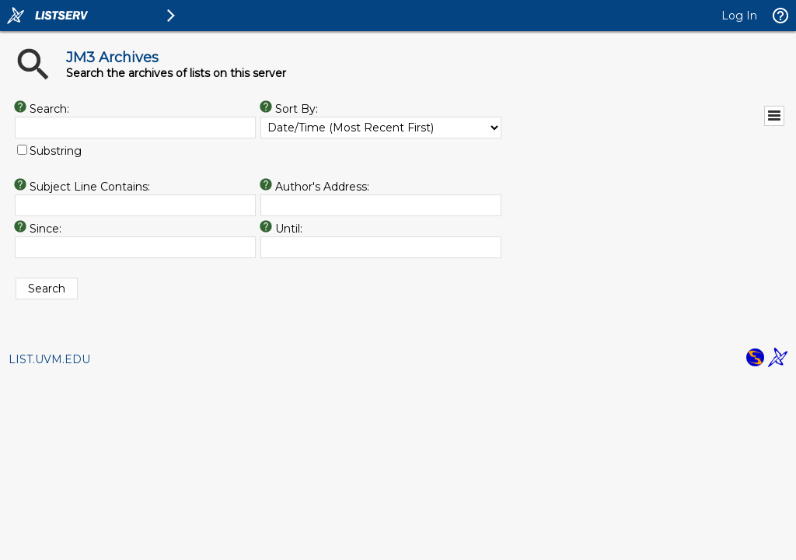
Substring (56, 151)
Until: (288, 229)
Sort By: (296, 109)
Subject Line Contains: (90, 187)
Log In (739, 16)
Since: (45, 229)
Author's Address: (322, 187)
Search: (49, 109)
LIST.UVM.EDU (49, 359)
